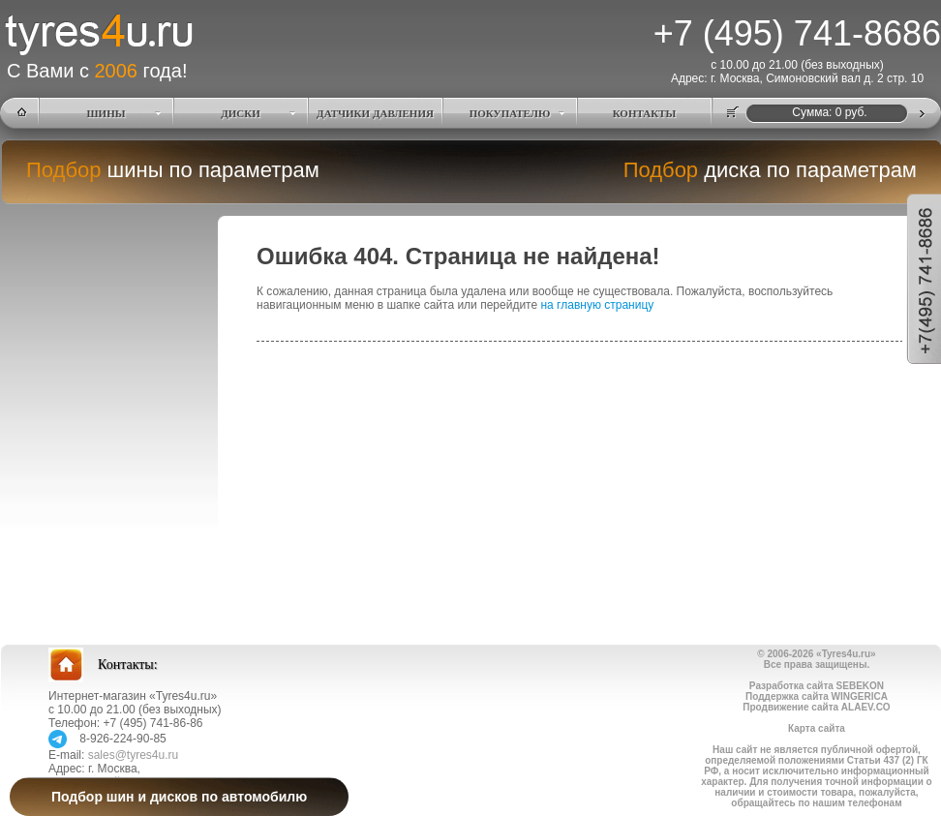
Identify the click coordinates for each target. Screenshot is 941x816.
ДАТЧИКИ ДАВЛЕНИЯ (375, 113)
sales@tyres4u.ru (133, 755)
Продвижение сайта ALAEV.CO (816, 707)
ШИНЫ (106, 113)
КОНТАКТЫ (645, 113)
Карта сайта (816, 728)
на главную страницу (596, 305)
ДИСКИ (240, 113)
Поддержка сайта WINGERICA (816, 696)
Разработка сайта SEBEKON (816, 685)
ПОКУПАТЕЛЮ (510, 113)
